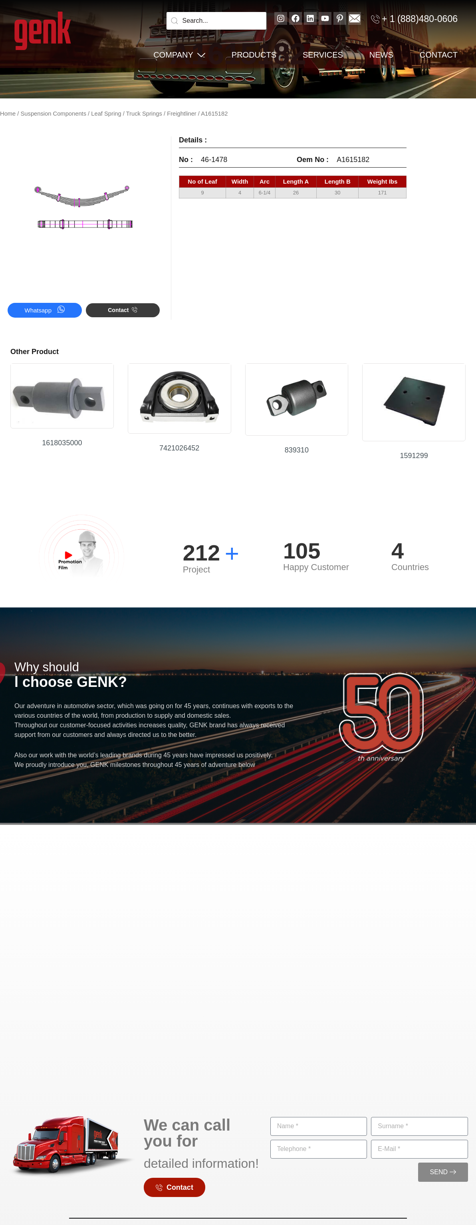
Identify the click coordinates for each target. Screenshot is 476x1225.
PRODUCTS (254, 54)
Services (323, 54)
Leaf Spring (106, 113)
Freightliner (181, 113)
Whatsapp (45, 310)
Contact (439, 54)
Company (179, 55)
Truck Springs (144, 113)
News (381, 54)
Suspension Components (53, 113)
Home (8, 113)
